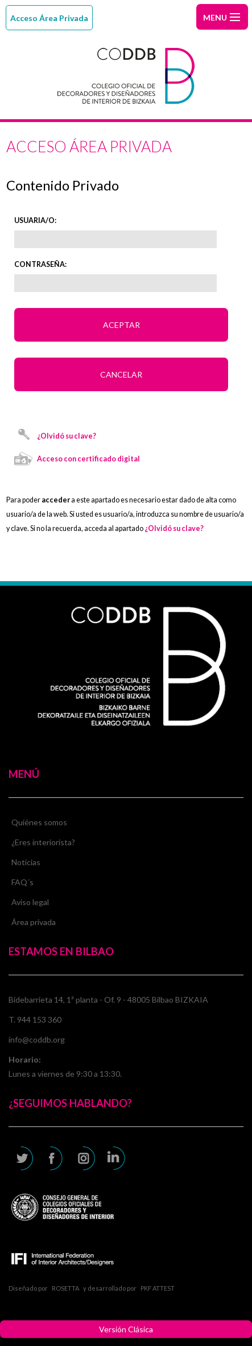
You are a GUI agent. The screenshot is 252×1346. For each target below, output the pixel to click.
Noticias (25, 862)
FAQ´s (22, 882)
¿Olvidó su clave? (66, 436)
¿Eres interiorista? (43, 842)
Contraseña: (40, 264)
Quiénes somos (39, 822)
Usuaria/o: (35, 220)
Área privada (33, 922)
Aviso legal (30, 902)
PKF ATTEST (158, 1288)
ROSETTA (65, 1288)
